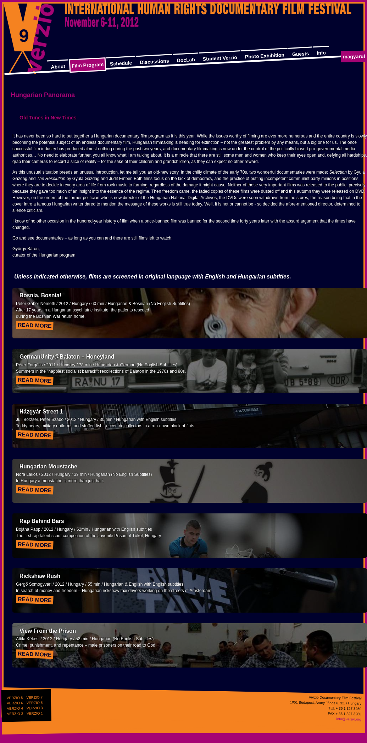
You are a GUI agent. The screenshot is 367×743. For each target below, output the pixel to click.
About (58, 66)
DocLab (186, 60)
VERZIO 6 (15, 703)
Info (321, 53)
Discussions (154, 61)
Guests (300, 54)
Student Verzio (219, 58)
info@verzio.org (348, 719)
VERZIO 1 (35, 713)
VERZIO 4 (15, 708)
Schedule (121, 63)
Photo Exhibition (264, 56)
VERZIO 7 (34, 697)
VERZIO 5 (35, 702)
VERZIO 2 (15, 713)
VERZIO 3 (35, 708)
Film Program (88, 65)
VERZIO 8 (15, 698)
